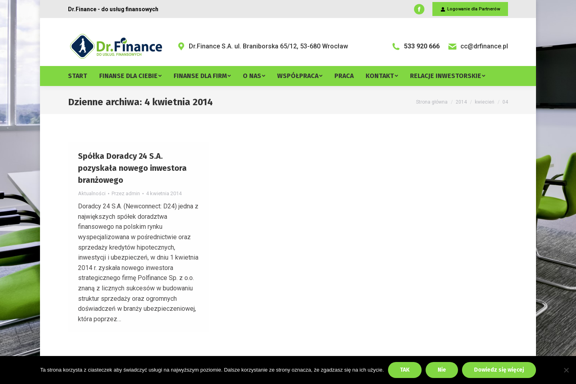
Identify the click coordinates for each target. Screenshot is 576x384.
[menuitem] (83, 76)
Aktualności (92, 193)
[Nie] (566, 370)
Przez (126, 193)
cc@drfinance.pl (478, 46)
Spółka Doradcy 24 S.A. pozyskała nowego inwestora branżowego (132, 168)
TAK (405, 369)
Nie (442, 369)
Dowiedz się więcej (499, 369)
